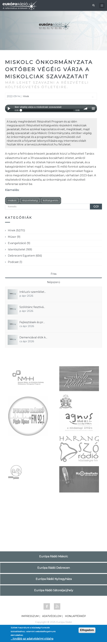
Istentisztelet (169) (20, 249)
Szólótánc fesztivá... (32, 307)
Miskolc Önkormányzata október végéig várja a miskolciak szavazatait (49, 69)
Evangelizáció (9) (19, 243)
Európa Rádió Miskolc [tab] (53, 556)
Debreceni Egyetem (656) (25, 255)
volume (85, 108)
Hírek (26, 96)
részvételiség (30, 200)
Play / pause (9, 108)
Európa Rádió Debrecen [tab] (53, 567)
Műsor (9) (14, 236)
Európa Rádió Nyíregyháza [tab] (54, 579)
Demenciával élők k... (33, 337)
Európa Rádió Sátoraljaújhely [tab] (53, 590)
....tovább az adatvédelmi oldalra (32, 638)
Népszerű (53, 282)
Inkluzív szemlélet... (32, 291)
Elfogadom (87, 630)
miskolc (12, 200)
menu (93, 108)
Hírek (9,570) (16, 230)
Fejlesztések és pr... (32, 322)
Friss (53, 273)
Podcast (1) (15, 262)
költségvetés (50, 200)
